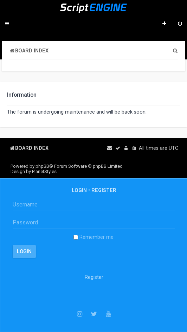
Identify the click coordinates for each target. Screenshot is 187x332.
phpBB (42, 166)
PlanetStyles (44, 171)
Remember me (93, 237)
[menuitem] (180, 24)
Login (79, 190)
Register (103, 190)
